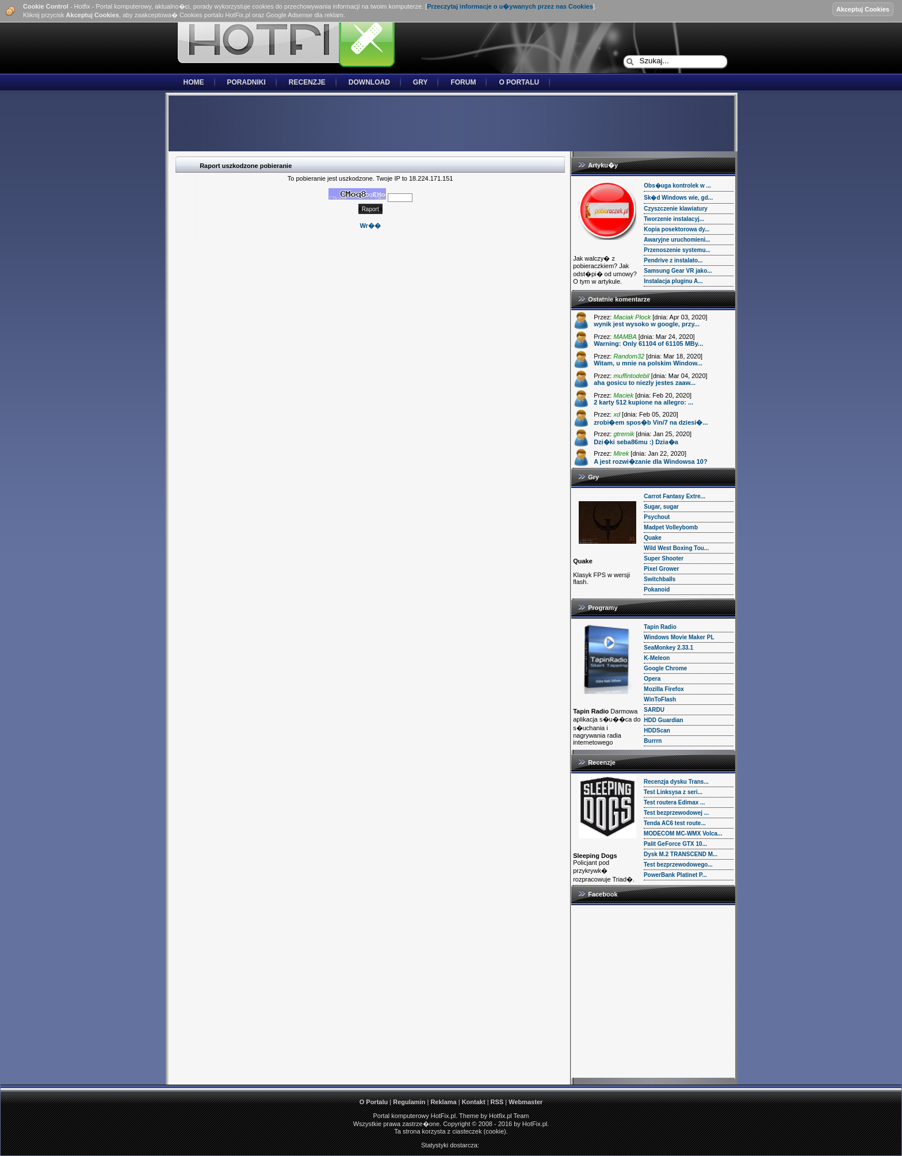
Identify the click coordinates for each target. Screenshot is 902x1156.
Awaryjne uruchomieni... (677, 239)
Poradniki (246, 82)
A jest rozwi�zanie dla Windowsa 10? (651, 461)
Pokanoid (657, 589)
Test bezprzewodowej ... (676, 813)
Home (194, 82)
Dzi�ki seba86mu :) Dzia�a (636, 441)
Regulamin (409, 1101)
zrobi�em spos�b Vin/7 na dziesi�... (651, 422)
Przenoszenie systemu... (677, 250)
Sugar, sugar (661, 506)
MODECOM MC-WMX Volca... (683, 833)
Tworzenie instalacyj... (674, 219)
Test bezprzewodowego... (678, 864)
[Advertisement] (451, 124)
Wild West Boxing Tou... (676, 548)
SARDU (654, 710)
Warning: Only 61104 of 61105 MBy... (648, 343)
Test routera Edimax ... (674, 802)
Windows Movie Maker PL (679, 637)
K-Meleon (657, 658)
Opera (652, 679)
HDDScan (657, 730)
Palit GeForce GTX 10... (675, 844)
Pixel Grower (661, 569)
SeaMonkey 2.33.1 (668, 647)
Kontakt (474, 1101)
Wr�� (370, 225)
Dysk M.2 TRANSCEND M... (680, 854)
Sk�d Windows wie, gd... (678, 197)
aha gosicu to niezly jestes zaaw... (644, 382)
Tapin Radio (660, 627)
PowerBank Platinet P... (675, 875)
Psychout (657, 517)
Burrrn (653, 741)
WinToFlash (660, 699)
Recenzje (307, 82)
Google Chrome (665, 668)
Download (369, 82)
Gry (420, 82)
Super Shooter (663, 558)
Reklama (443, 1101)
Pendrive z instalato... (673, 260)
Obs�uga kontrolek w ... (677, 185)
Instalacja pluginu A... (673, 281)
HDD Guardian (663, 720)
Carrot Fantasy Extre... (674, 496)
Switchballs (659, 579)
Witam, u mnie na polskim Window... (648, 363)
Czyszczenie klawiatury (676, 208)
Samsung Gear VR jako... (678, 271)
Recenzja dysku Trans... (676, 782)
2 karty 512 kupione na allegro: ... (643, 402)
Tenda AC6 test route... (675, 823)
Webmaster (525, 1101)
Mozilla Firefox (663, 689)
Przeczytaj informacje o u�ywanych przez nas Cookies (510, 6)
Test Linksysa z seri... (673, 792)
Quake (653, 538)
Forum (463, 82)
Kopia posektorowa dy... (676, 229)
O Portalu (519, 82)
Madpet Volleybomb (671, 527)
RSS (497, 1101)
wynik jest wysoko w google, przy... (647, 324)
